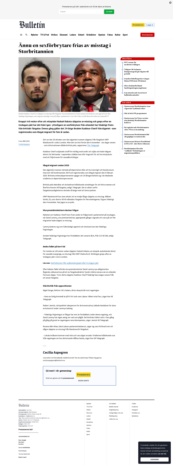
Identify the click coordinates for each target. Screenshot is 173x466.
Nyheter (34, 34)
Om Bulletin (112, 404)
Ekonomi (64, 34)
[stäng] (170, 2)
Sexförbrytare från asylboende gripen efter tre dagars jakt (75, 263)
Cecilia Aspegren (24, 144)
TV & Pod (44, 34)
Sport (125, 34)
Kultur (117, 34)
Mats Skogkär (22, 440)
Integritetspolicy (114, 410)
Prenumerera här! (26, 429)
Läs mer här (162, 454)
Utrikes (54, 34)
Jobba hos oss (113, 419)
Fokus (110, 34)
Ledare (73, 34)
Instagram (135, 410)
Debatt (81, 34)
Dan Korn (21, 444)
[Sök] (26, 34)
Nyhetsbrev (135, 416)
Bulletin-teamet (113, 407)
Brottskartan (147, 35)
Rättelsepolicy (113, 416)
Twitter (134, 404)
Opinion (101, 34)
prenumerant (68, 378)
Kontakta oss (136, 413)
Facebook (135, 407)
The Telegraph (93, 145)
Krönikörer (91, 34)
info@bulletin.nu (30, 416)
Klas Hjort (21, 442)
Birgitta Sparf (22, 457)
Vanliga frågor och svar (116, 413)
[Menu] (21, 34)
